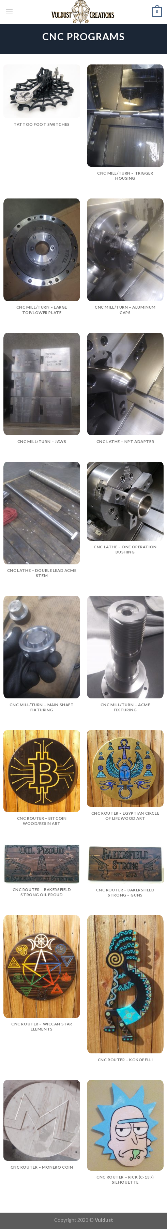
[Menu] (9, 11)
